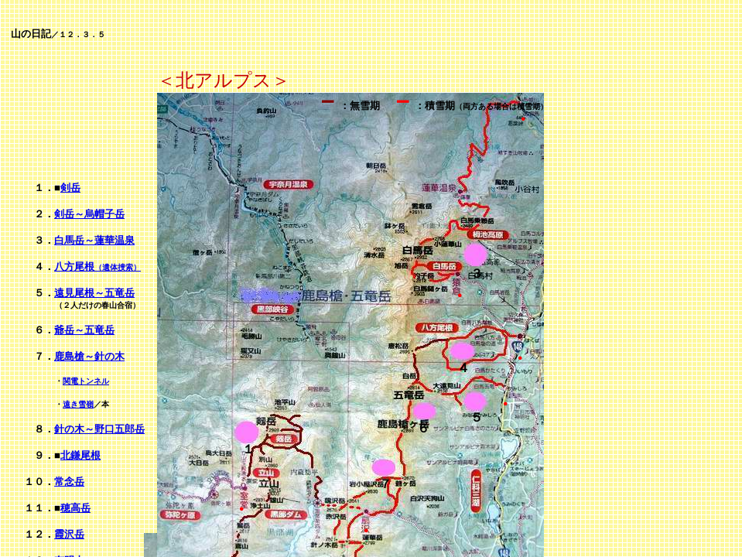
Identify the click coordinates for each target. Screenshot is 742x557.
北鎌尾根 (80, 455)
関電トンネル (86, 381)
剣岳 (70, 187)
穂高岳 (75, 508)
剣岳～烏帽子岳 (89, 214)
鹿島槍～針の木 (89, 356)
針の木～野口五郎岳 (99, 429)
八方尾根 (97, 266)
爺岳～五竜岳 (84, 330)
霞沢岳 (69, 534)
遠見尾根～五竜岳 (94, 293)
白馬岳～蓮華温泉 (94, 240)
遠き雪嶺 (78, 404)
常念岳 (69, 481)
